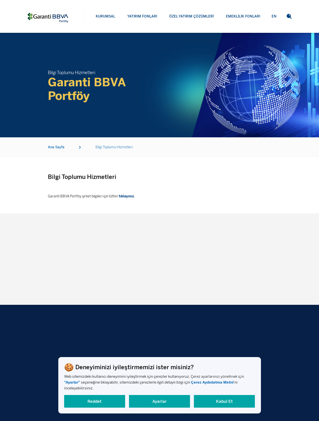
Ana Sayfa (56, 149)
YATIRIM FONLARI (142, 16)
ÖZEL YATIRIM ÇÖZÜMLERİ (191, 16)
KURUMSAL (105, 16)
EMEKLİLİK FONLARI (243, 18)
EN (274, 25)
